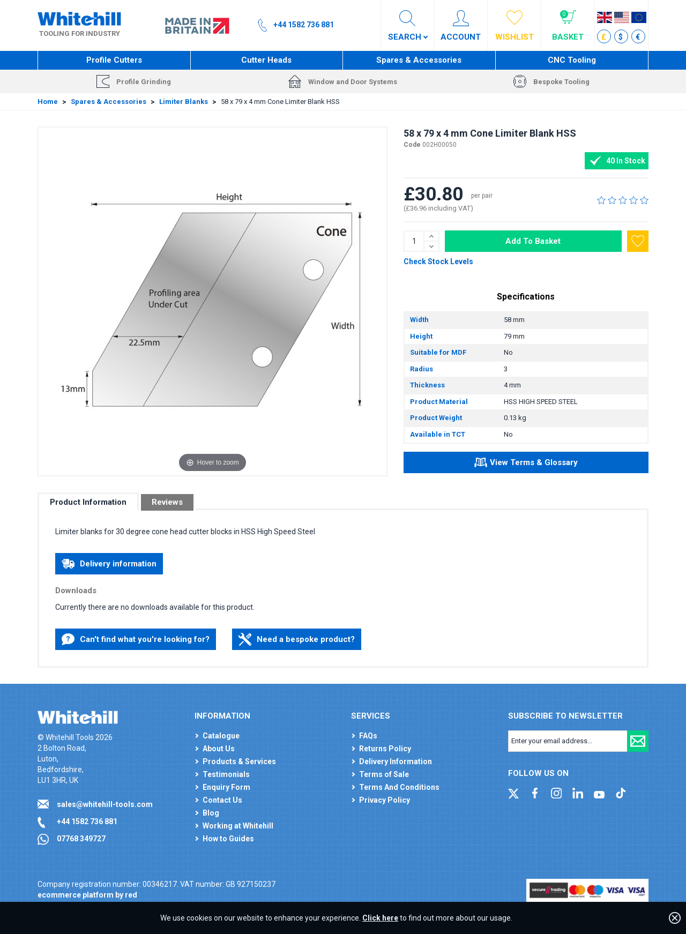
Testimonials (226, 774)
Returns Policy (385, 748)
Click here (380, 918)
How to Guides (228, 838)
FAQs (368, 735)
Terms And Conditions (399, 787)
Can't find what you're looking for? (136, 639)
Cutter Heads (266, 60)
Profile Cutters (114, 60)
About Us (219, 748)
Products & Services (239, 761)
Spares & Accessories (418, 60)
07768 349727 (81, 838)
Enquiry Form (226, 787)
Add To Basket (533, 241)
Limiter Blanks (183, 102)
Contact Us (222, 800)
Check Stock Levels (438, 261)
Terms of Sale (384, 774)
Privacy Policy (384, 800)
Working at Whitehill (238, 825)
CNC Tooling (572, 60)
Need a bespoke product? (296, 639)
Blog (211, 813)
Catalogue (221, 735)
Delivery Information (395, 761)
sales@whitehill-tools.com (105, 804)
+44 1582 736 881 (87, 821)
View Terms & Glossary (526, 464)
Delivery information (109, 564)
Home (48, 102)
